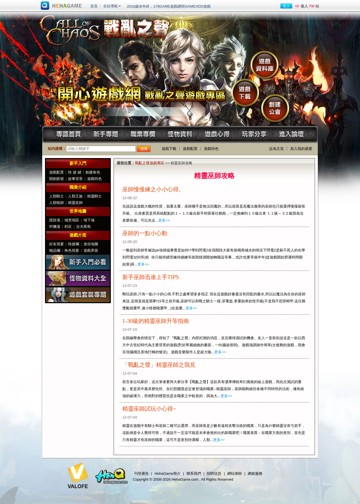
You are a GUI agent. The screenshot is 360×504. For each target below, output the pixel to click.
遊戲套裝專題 (78, 294)
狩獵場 (54, 226)
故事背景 (75, 179)
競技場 (54, 220)
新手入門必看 (78, 262)
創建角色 (93, 172)
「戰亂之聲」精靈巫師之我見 (158, 365)
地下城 (89, 220)
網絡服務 (255, 473)
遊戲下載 (245, 93)
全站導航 (110, 6)
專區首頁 (68, 134)
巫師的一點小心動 (144, 233)
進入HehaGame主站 (61, 6)
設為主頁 (276, 149)
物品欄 (54, 250)
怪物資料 (180, 134)
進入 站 (310, 6)
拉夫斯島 (83, 226)
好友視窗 (56, 244)
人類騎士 (56, 196)
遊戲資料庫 (264, 65)
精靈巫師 (75, 203)
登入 (286, 6)
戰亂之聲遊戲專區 (149, 163)
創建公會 (275, 108)
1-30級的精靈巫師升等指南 (155, 321)
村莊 (68, 226)
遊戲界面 (91, 250)
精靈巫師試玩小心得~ (149, 409)
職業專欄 (143, 134)
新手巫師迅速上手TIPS (150, 277)
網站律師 (234, 473)
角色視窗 (71, 250)
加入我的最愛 (301, 149)
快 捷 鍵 (74, 172)
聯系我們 (193, 473)
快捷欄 (73, 244)
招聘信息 (214, 473)
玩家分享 (255, 134)
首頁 (94, 6)
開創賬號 (56, 179)
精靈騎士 (94, 196)
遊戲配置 (190, 149)
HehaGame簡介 (168, 473)
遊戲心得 (218, 134)
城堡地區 (71, 220)
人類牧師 (56, 203)
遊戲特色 (211, 149)
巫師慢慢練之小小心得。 (153, 189)
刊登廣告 (141, 473)
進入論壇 (292, 134)
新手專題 (105, 134)
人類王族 (75, 196)
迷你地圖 (91, 244)
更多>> (164, 220)
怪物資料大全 (78, 278)
